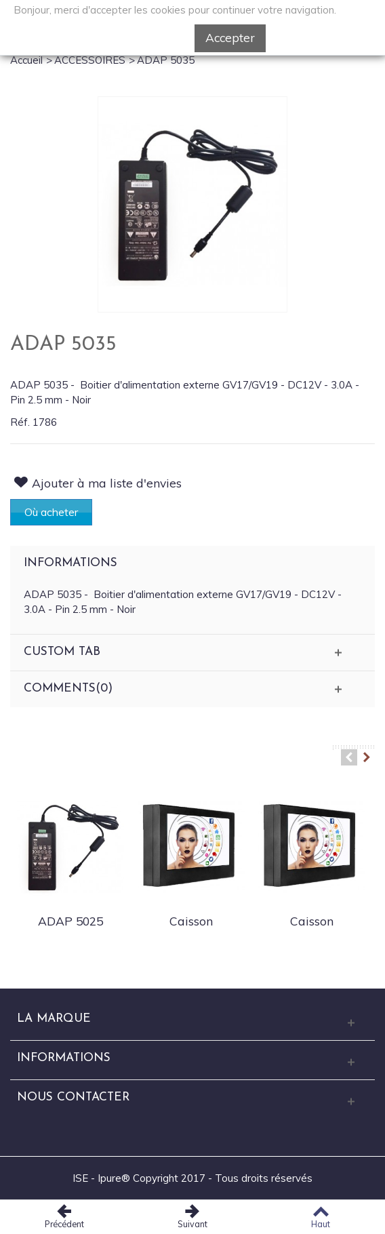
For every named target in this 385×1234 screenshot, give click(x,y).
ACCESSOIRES (89, 60)
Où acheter (51, 512)
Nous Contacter (73, 1097)
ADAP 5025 (70, 920)
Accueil (26, 60)
